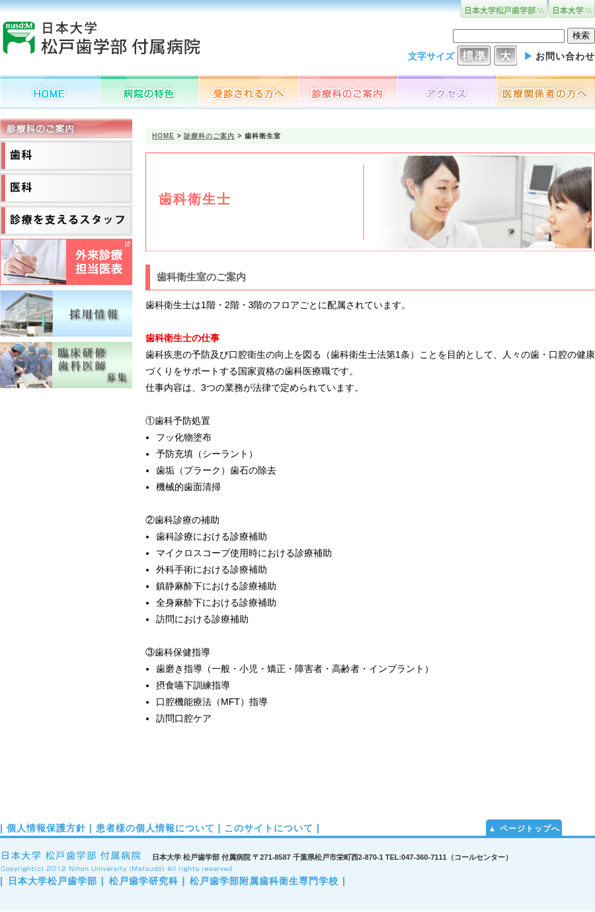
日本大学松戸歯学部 (52, 881)
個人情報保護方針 (46, 828)
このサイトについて (268, 828)
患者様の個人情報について (155, 828)
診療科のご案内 (209, 136)
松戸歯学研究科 (143, 881)
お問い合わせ (565, 56)
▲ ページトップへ (523, 828)
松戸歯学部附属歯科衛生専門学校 (264, 881)
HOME (163, 136)
